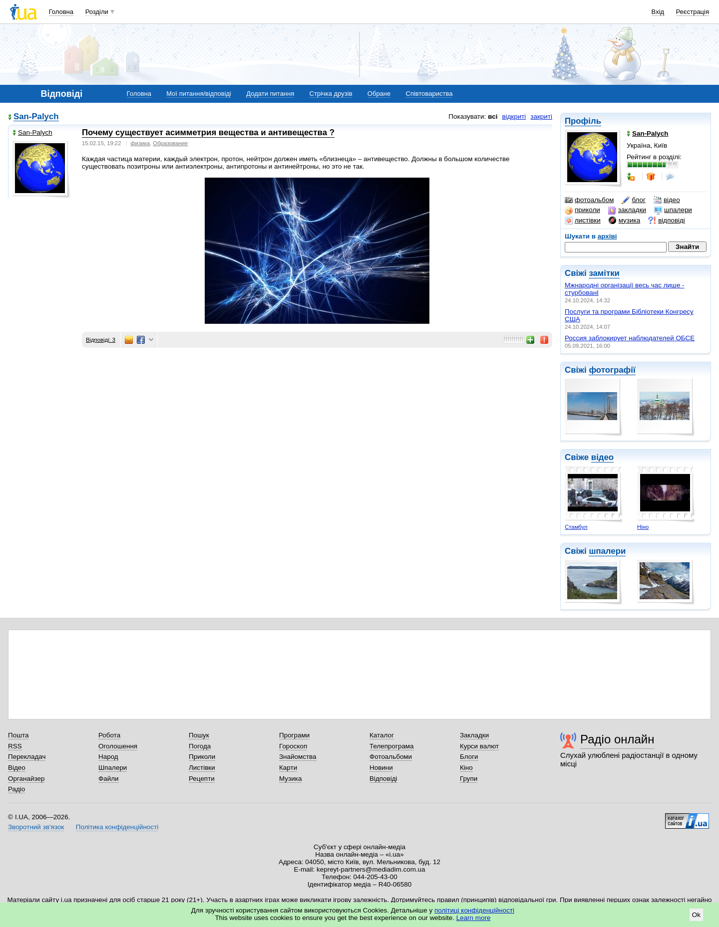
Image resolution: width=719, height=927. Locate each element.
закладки (627, 210)
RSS (15, 746)
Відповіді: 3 (100, 340)
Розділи (96, 11)
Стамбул (576, 527)
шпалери (673, 210)
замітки (604, 273)
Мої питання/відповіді (198, 93)
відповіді (666, 221)
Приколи (202, 756)
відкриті (514, 116)
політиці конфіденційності (474, 910)
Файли (108, 778)
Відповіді (383, 778)
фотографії (612, 370)
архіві (607, 236)
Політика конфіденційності (117, 827)
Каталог (381, 735)
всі (492, 116)
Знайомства (298, 756)
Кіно (466, 767)
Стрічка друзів (331, 93)
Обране (378, 93)
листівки (583, 221)
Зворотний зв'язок (36, 827)
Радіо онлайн (617, 739)
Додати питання (270, 93)
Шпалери (112, 767)
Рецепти (202, 778)
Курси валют (479, 746)
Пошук (199, 735)
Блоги (469, 756)
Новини (381, 767)
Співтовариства (429, 93)
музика (624, 221)
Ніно (643, 527)
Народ (108, 756)
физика (140, 143)
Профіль (583, 121)
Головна (61, 11)
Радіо (16, 789)
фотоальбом (589, 200)
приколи (582, 210)
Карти (288, 767)
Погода (200, 746)
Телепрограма (391, 746)
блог (633, 200)
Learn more (473, 918)
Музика (290, 778)
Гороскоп (293, 746)
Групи (468, 778)
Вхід (658, 11)
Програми (294, 735)
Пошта (18, 735)
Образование (170, 143)
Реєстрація (692, 11)
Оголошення (117, 746)
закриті (541, 116)
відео (667, 200)
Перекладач (26, 756)
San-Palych (36, 117)
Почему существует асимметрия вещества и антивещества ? (208, 132)
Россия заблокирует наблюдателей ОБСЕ (630, 338)
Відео (16, 767)
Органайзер (26, 778)
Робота (109, 735)
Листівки (202, 767)
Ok (696, 915)
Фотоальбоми (390, 756)
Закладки (474, 735)
